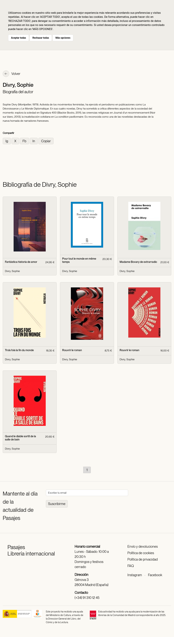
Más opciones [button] (62, 37)
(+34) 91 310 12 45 (87, 598)
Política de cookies (140, 553)
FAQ (130, 566)
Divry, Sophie (12, 271)
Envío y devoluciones (142, 546)
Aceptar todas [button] (18, 37)
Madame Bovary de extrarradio (138, 262)
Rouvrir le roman (72, 350)
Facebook (155, 575)
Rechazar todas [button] (40, 37)
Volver (11, 74)
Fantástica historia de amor (21, 262)
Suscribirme (56, 504)
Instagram (134, 575)
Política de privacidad (142, 559)
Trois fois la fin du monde (19, 350)
